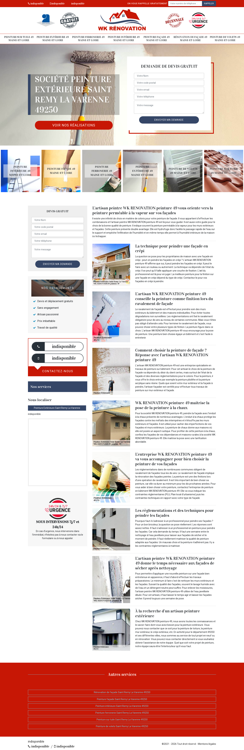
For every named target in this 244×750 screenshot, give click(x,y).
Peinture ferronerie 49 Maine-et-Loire (88, 39)
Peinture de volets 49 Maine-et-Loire (225, 39)
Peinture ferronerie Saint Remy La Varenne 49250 (122, 712)
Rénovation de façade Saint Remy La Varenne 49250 (122, 692)
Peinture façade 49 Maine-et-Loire (157, 39)
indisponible (36, 3)
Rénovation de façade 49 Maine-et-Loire (190, 39)
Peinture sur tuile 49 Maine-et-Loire (19, 39)
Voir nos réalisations (73, 125)
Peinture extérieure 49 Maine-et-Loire (53, 39)
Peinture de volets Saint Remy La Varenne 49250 (122, 726)
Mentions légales (207, 744)
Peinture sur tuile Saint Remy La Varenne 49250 (122, 719)
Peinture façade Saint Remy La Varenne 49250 (122, 699)
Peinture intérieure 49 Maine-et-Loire (124, 39)
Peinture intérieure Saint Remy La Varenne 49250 (122, 706)
